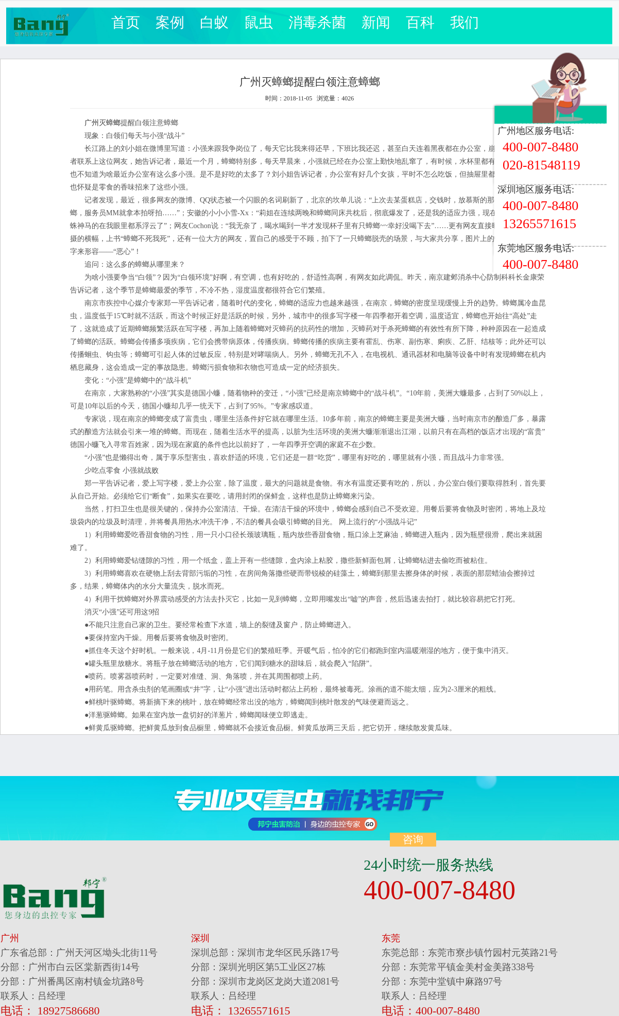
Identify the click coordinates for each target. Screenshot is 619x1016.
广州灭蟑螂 (102, 123)
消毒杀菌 (317, 22)
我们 (464, 22)
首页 (125, 22)
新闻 (376, 22)
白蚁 (214, 22)
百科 (420, 22)
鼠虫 (258, 22)
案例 (170, 22)
